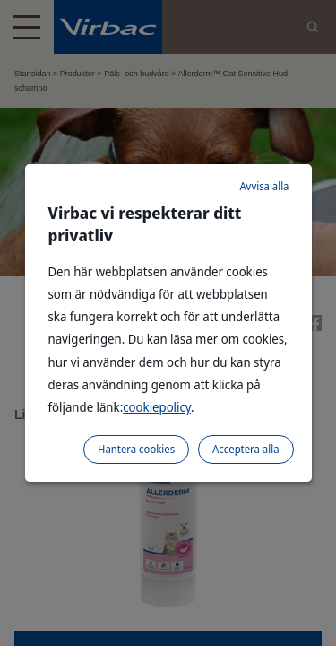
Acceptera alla (245, 449)
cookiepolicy (157, 406)
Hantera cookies (136, 449)
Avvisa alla (264, 186)
